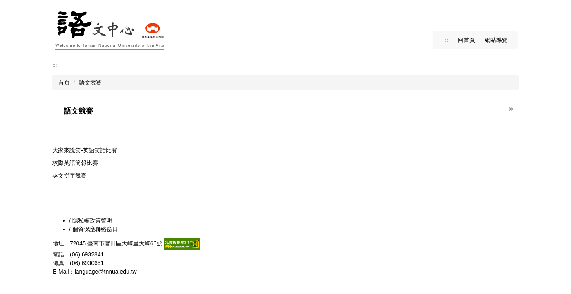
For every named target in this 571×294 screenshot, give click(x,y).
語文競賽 (90, 82)
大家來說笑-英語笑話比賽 (84, 150)
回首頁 (466, 40)
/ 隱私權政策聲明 (90, 220)
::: (445, 40)
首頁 (64, 82)
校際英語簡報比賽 (75, 163)
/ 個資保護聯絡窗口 (93, 229)
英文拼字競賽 (69, 175)
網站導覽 (496, 40)
